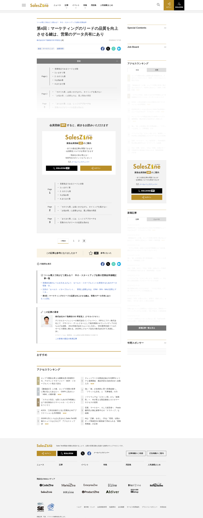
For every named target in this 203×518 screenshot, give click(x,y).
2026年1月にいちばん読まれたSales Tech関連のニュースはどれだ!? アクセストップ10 (59, 421)
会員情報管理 (102, 507)
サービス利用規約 (133, 507)
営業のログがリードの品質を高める (74, 222)
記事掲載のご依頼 (136, 453)
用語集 (93, 5)
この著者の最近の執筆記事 (66, 339)
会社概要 (121, 507)
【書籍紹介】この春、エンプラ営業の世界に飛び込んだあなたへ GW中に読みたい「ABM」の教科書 (58, 391)
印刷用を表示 (44, 264)
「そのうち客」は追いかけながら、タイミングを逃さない (83, 207)
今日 (137, 70)
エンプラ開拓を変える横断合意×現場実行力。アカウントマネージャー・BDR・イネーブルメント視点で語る (58, 381)
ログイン (95, 168)
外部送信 (163, 507)
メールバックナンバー (78, 162)
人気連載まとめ (106, 5)
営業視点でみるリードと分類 (66, 69)
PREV (62, 241)
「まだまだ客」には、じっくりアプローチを (78, 219)
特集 (85, 5)
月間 (156, 70)
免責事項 (112, 507)
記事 (66, 5)
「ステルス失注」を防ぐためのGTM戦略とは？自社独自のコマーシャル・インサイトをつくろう (58, 402)
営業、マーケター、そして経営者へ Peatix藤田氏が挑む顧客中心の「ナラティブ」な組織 (103, 410)
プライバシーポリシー (149, 507)
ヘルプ (79, 507)
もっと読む (45, 298)
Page (44, 76)
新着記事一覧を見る (147, 328)
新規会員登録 (61, 168)
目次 (97, 61)
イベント (75, 5)
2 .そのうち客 (60, 76)
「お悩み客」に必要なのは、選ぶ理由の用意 (78, 211)
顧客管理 (60, 49)
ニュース (57, 5)
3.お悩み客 (59, 80)
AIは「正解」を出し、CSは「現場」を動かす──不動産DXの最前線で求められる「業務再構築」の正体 (103, 421)
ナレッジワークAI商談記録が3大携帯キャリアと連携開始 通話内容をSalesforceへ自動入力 (103, 381)
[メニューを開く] (24, 5)
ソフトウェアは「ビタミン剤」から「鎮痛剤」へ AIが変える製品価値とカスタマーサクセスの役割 (102, 399)
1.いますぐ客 (60, 73)
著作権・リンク (89, 507)
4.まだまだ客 (60, 84)
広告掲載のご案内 (156, 453)
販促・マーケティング (46, 49)
